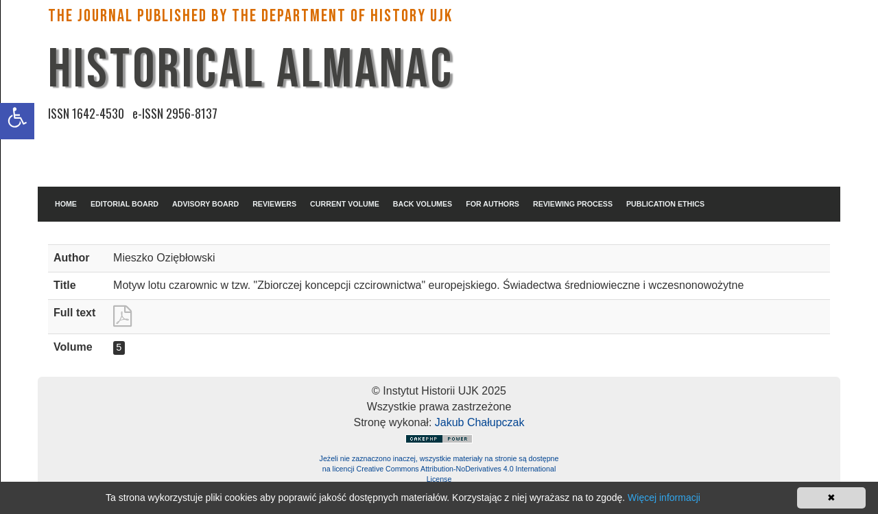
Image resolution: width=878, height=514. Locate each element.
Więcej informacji (664, 497)
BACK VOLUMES (422, 204)
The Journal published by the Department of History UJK (250, 16)
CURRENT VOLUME (344, 204)
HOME (66, 204)
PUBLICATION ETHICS (665, 204)
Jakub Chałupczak (480, 422)
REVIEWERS (274, 204)
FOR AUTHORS (492, 204)
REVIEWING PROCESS (573, 204)
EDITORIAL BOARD (124, 204)
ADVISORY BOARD (205, 204)
